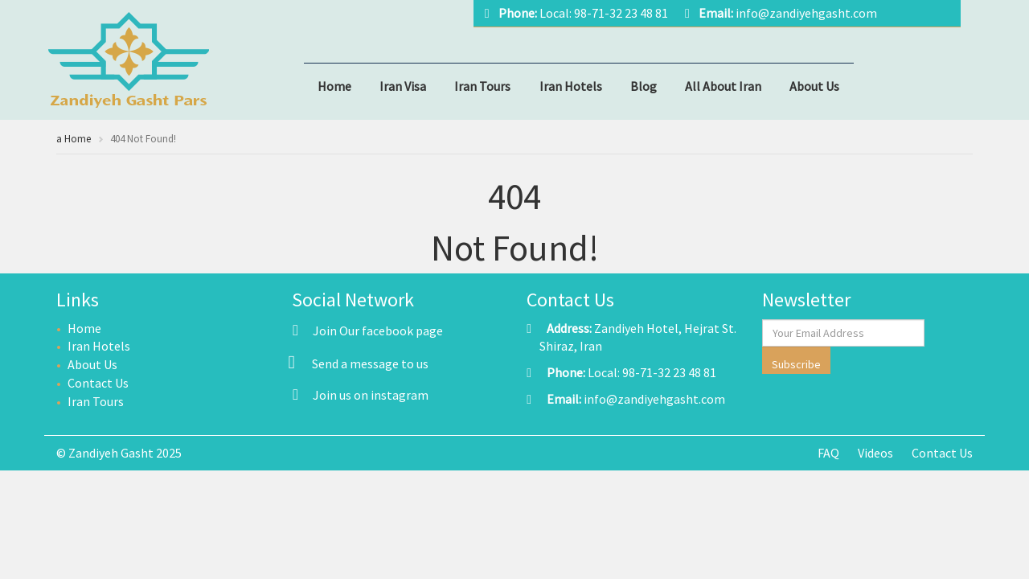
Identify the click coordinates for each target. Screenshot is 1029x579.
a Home (73, 139)
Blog (643, 86)
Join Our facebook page (368, 330)
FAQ (828, 453)
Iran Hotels (570, 86)
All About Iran (723, 86)
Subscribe (796, 364)
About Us (814, 86)
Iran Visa (402, 86)
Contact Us (98, 383)
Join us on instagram (360, 395)
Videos (875, 453)
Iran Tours (482, 86)
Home (334, 86)
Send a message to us (370, 363)
